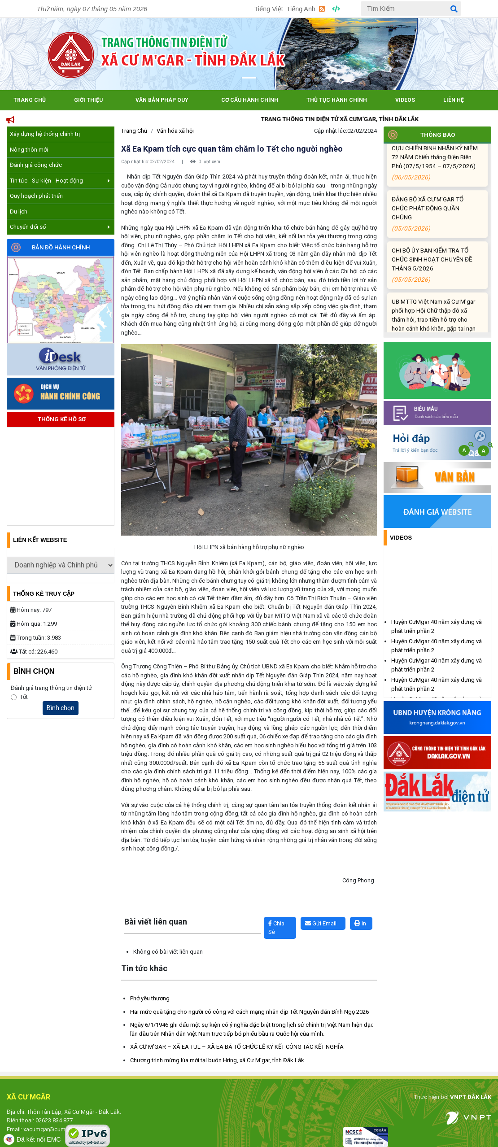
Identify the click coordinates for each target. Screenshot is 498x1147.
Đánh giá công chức (36, 164)
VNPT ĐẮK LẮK (470, 1097)
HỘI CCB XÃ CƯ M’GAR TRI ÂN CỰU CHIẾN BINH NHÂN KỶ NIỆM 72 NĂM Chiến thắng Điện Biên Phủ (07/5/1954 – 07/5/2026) (436, 174)
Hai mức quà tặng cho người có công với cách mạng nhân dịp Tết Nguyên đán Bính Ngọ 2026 (249, 1011)
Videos (405, 100)
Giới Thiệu (88, 100)
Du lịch (18, 211)
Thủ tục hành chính (336, 100)
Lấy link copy (135, 912)
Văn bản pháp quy (161, 100)
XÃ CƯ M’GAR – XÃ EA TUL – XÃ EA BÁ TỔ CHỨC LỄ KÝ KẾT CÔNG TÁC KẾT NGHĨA (237, 1046)
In (360, 923)
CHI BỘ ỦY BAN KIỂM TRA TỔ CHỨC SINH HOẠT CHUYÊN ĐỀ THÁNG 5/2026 (436, 281)
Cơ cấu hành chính (249, 100)
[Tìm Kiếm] (411, 8)
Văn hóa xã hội (175, 130)
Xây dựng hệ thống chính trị (45, 134)
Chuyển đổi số (60, 226)
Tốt (24, 696)
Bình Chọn (33, 671)
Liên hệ (453, 100)
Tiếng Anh (301, 9)
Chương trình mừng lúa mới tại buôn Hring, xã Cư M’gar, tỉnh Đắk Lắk (217, 1060)
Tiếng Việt (268, 9)
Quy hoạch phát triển (36, 195)
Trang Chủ (29, 100)
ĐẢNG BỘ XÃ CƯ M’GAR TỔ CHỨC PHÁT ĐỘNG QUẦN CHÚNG (436, 230)
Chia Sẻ (276, 928)
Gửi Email (320, 923)
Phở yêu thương (150, 998)
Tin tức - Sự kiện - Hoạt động (60, 180)
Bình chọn (60, 707)
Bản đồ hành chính (61, 247)
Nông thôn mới (29, 149)
